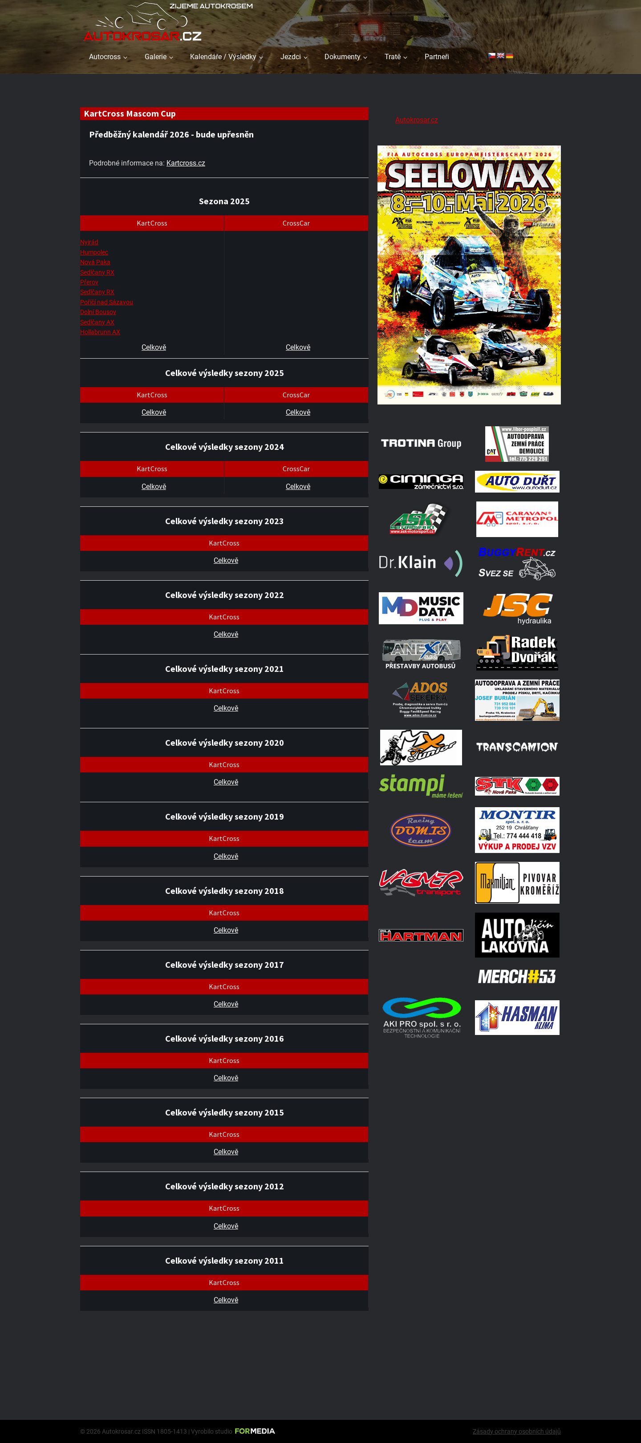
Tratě (393, 57)
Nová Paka (95, 262)
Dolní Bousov (98, 311)
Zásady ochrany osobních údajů (517, 1431)
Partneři (437, 57)
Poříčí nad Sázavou (106, 302)
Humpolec (94, 252)
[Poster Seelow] (469, 406)
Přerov (89, 282)
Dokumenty (343, 57)
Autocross (105, 57)
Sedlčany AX (97, 322)
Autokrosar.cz (416, 120)
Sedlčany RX (97, 272)
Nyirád (89, 242)
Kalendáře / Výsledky (223, 57)
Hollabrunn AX (100, 331)
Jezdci (290, 57)
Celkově (154, 347)
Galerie (155, 57)
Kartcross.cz (185, 163)
